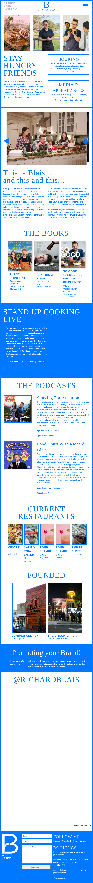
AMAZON (14, 284)
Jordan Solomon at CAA (38, 666)
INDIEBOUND (15, 289)
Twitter (75, 841)
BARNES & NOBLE (18, 286)
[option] (47, 138)
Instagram (57, 841)
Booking (10, 3)
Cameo (83, 841)
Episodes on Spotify (45, 436)
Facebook (67, 841)
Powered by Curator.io (82, 825)
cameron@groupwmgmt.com (65, 862)
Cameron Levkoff (58, 69)
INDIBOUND (68, 297)
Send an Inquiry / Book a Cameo (68, 100)
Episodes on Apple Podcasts (49, 431)
